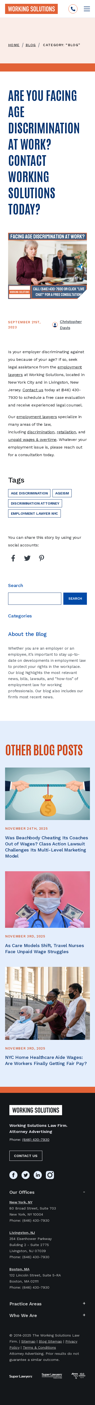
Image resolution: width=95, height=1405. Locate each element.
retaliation (66, 432)
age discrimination (29, 493)
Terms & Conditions (39, 1347)
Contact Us (25, 1156)
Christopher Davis (71, 324)
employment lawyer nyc (34, 513)
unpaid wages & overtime (32, 439)
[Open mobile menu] (87, 9)
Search (75, 598)
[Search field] (34, 599)
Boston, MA (19, 1269)
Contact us (33, 389)
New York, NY (20, 1202)
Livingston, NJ (22, 1233)
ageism (62, 493)
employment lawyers (36, 416)
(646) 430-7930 (35, 1139)
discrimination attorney (35, 503)
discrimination (40, 432)
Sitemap (28, 1341)
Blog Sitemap (50, 1341)
